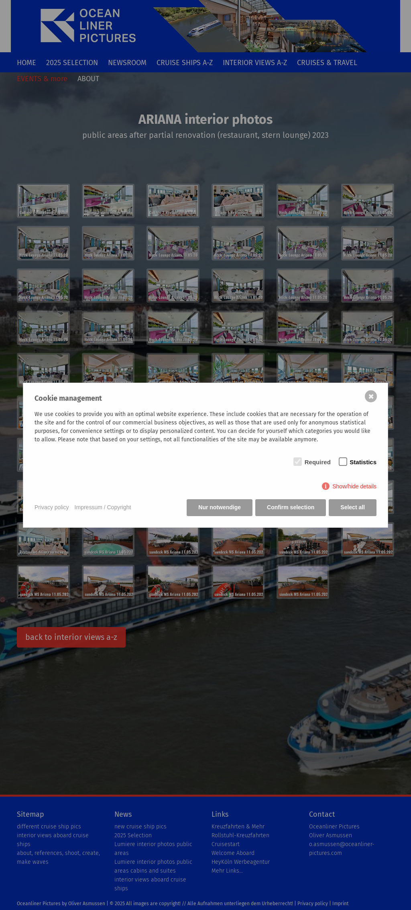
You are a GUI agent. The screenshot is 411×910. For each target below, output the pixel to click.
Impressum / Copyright (103, 507)
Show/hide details (354, 486)
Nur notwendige (219, 507)
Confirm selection (290, 507)
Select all (352, 507)
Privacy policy (52, 507)
